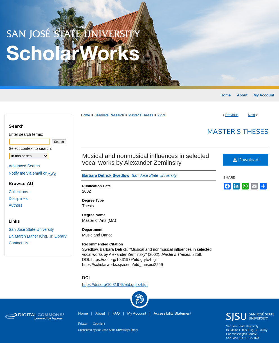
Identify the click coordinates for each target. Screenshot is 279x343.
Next (251, 115)
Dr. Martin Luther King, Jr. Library (37, 236)
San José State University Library (117, 329)
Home (85, 115)
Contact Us (18, 243)
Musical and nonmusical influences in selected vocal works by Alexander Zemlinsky (145, 159)
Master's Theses (141, 115)
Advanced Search (24, 166)
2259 (161, 115)
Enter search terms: (26, 134)
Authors (15, 205)
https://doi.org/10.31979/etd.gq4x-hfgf (115, 284)
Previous (231, 115)
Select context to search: (30, 148)
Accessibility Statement (172, 313)
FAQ (116, 313)
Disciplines (18, 198)
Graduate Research (109, 115)
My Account (136, 313)
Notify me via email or (32, 173)
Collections (18, 191)
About (100, 313)
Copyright (99, 323)
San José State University (31, 229)
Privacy (82, 323)
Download (245, 159)
